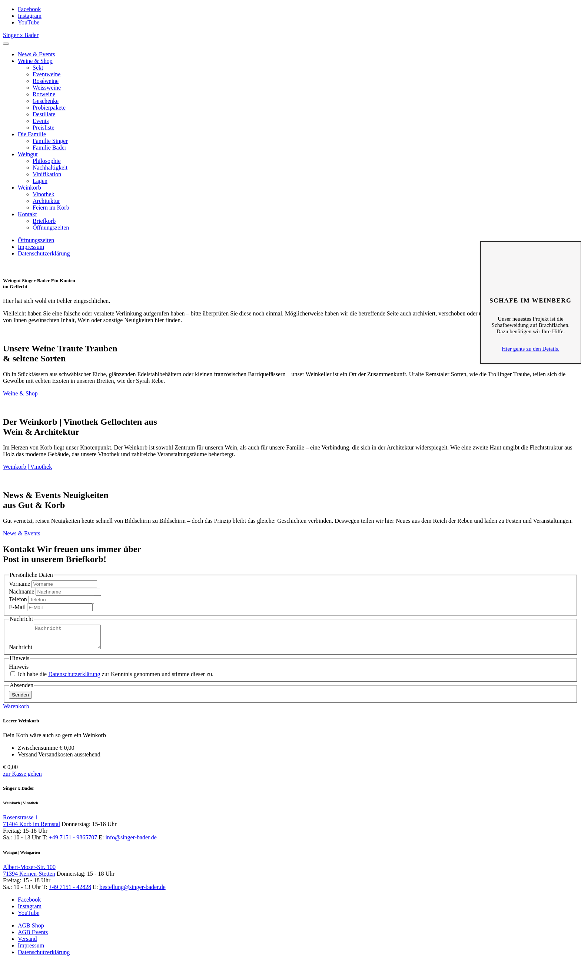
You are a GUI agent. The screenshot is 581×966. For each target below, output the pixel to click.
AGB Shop (31, 930)
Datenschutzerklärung (44, 253)
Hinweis (19, 671)
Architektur (46, 201)
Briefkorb (44, 221)
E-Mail (17, 607)
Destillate (44, 114)
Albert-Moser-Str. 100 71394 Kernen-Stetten (29, 874)
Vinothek (43, 194)
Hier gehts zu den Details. (530, 349)
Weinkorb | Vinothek (27, 467)
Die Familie (32, 134)
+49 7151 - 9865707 (73, 842)
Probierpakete (49, 107)
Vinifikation (47, 174)
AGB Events (33, 936)
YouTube (28, 22)
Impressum (31, 247)
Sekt (38, 67)
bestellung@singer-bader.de (132, 891)
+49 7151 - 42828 (70, 891)
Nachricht (20, 651)
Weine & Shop (35, 61)
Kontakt (27, 214)
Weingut (28, 154)
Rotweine (44, 94)
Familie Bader (49, 147)
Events (41, 121)
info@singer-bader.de (130, 842)
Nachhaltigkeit (50, 167)
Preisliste (43, 127)
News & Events (36, 54)
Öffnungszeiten (51, 227)
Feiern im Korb (51, 207)
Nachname (21, 591)
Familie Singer (50, 141)
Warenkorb (16, 711)
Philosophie (47, 161)
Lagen (40, 181)
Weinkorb (29, 187)
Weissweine (47, 87)
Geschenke (46, 101)
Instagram (30, 16)
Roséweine (46, 81)
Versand (27, 943)
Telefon (18, 599)
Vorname (19, 584)
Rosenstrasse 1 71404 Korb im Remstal (31, 825)
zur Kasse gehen (22, 778)
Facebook (29, 9)
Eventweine (47, 74)
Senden (20, 699)
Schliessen (530, 252)
